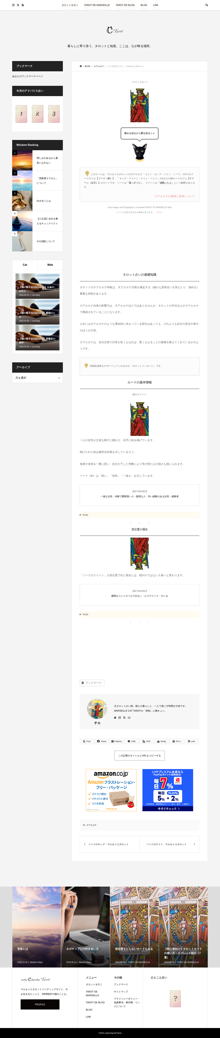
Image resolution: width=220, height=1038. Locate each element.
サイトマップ (121, 991)
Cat (25, 264)
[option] (36, 927)
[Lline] (132, 741)
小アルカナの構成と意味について (175, 196)
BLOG (144, 5)
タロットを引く (70, 5)
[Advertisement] (140, 245)
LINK (155, 5)
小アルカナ (92, 825)
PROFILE (40, 1004)
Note (85, 514)
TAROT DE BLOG (125, 5)
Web (50, 264)
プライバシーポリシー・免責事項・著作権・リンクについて (127, 1002)
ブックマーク (91, 683)
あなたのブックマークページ (27, 76)
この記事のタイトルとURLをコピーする (139, 755)
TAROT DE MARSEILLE (97, 5)
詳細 (159, 212)
